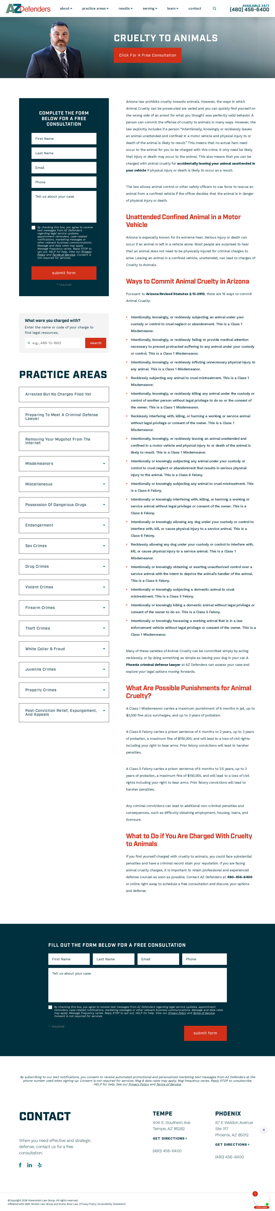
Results (124, 8)
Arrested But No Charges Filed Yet (59, 394)
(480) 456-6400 (248, 10)
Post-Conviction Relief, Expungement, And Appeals (62, 719)
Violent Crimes (40, 591)
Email (39, 167)
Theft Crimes (38, 633)
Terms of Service (63, 255)
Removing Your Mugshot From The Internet (59, 442)
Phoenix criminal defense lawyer (153, 665)
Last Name (44, 153)
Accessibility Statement (112, 1203)
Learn (171, 8)
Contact (195, 8)
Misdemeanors (40, 465)
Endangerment (40, 528)
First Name (44, 138)
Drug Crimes (38, 570)
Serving (148, 8)
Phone (40, 182)
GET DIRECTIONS (170, 1138)
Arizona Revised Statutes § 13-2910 (175, 294)
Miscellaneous (39, 486)
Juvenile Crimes (41, 675)
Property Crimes (42, 696)
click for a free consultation (148, 55)
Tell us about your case (54, 196)
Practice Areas (93, 8)
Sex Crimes (37, 549)
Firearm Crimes (41, 612)
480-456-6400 (239, 877)
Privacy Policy (177, 1013)
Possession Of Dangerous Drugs (57, 507)
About (64, 8)
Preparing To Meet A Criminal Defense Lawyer (63, 417)
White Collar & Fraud (46, 654)
